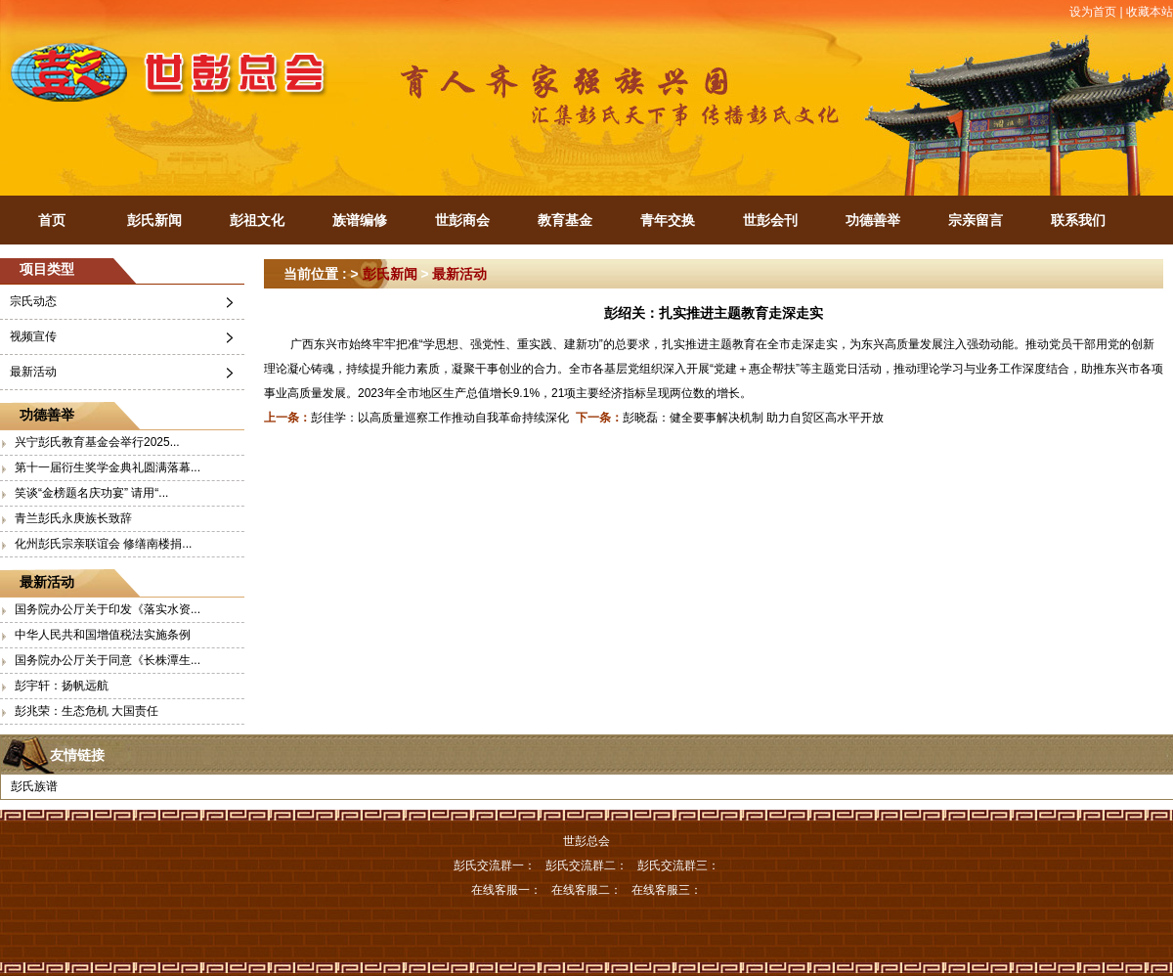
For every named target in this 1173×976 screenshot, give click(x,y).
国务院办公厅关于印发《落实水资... (107, 609)
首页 (51, 220)
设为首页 (1092, 12)
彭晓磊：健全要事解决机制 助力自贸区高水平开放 (753, 417)
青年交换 (667, 220)
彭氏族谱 (34, 786)
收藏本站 (1149, 12)
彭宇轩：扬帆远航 (62, 685)
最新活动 (33, 371)
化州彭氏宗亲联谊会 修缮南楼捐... (103, 544)
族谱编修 (359, 220)
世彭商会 (462, 220)
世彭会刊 (770, 220)
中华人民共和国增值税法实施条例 (103, 635)
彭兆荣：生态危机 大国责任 (86, 711)
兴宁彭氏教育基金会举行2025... (97, 442)
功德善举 (873, 220)
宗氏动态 (33, 301)
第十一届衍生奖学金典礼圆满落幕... (107, 467)
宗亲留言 (975, 220)
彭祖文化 (257, 220)
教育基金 (565, 220)
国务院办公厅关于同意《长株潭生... (107, 660)
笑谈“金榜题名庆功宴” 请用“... (91, 493)
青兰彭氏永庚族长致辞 (73, 518)
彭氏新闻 (154, 220)
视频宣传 (33, 336)
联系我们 (1078, 220)
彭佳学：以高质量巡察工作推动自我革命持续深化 (440, 417)
